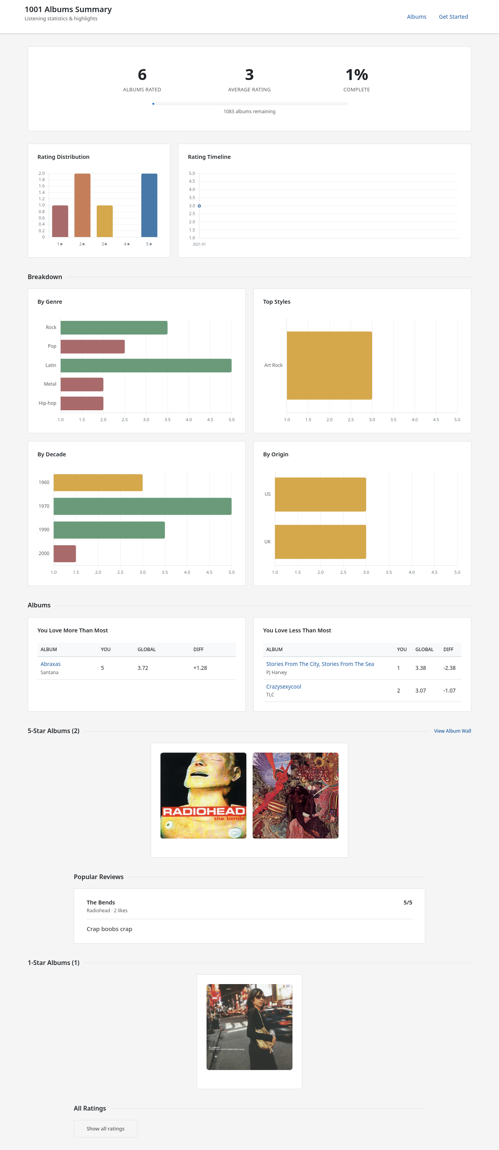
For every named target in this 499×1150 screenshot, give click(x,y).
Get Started (453, 16)
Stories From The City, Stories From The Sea (320, 664)
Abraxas (51, 664)
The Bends (101, 902)
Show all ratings (106, 1128)
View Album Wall (452, 731)
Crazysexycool (283, 686)
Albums (417, 16)
